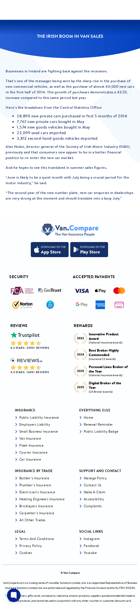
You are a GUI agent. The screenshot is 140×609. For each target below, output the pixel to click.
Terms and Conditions (36, 539)
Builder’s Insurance (34, 478)
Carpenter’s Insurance (36, 513)
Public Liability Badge (101, 431)
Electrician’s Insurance (37, 492)
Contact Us (93, 485)
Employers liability (34, 424)
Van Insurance (30, 438)
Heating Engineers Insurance (42, 499)
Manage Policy (95, 478)
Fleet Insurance (31, 445)
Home (88, 417)
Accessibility (94, 499)
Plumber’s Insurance (35, 485)
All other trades (32, 520)
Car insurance (30, 459)
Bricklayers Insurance (36, 506)
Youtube (90, 553)
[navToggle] (132, 9)
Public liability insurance (39, 417)
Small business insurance (38, 431)
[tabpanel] (102, 361)
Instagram (92, 539)
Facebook (91, 546)
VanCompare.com (13, 583)
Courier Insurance (33, 452)
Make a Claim (95, 492)
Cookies (25, 553)
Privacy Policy (30, 546)
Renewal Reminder (98, 424)
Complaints (93, 506)
